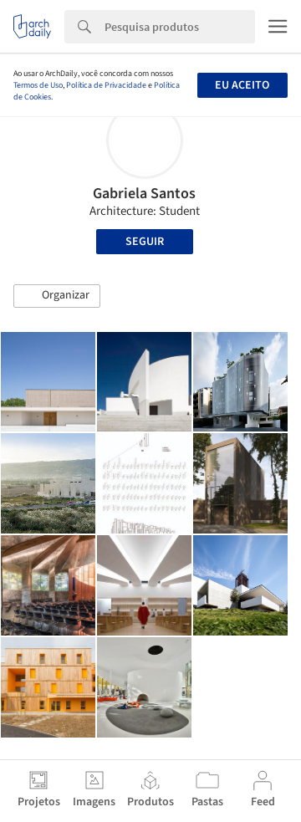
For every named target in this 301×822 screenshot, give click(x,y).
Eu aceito (242, 85)
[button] (56, 296)
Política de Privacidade (106, 85)
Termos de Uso (38, 85)
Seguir (144, 241)
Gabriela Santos (144, 193)
